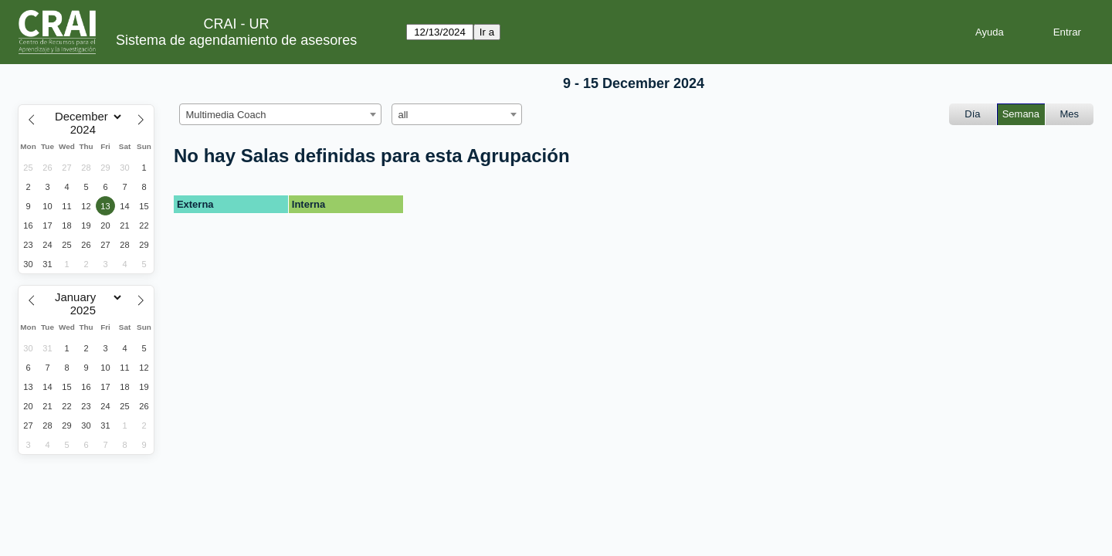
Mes (1070, 114)
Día (972, 114)
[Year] (86, 130)
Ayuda (989, 32)
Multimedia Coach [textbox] (226, 114)
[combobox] (280, 114)
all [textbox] (403, 114)
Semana (1020, 114)
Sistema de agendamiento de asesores (236, 40)
